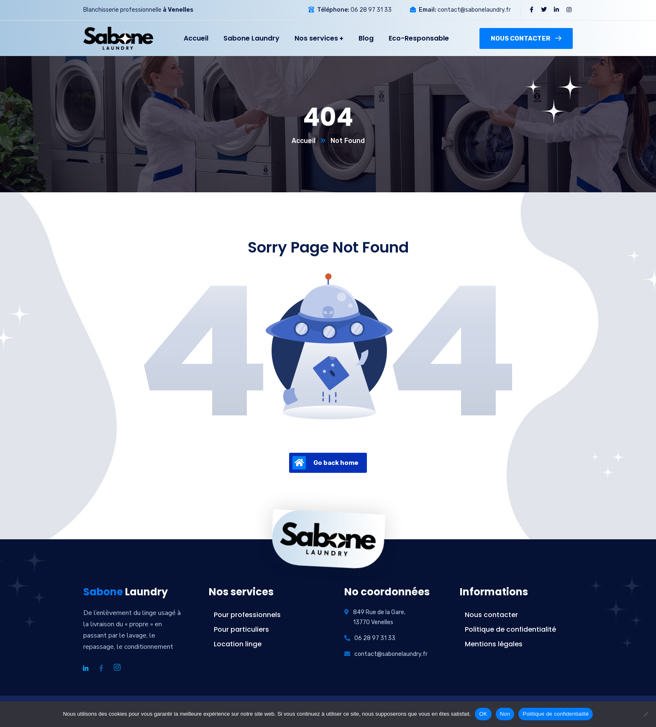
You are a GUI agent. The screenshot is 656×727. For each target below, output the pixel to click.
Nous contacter (526, 38)
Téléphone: (333, 9)
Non (505, 714)
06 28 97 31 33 (371, 9)
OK (483, 714)
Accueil (303, 141)
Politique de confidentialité (556, 714)
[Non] (645, 714)
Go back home (325, 462)
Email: (427, 9)
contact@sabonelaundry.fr (474, 9)
